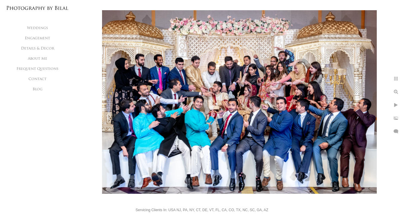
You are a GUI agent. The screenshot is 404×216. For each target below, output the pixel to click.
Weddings (37, 28)
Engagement (37, 38)
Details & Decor (37, 48)
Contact (37, 79)
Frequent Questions (37, 69)
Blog (37, 89)
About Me (37, 59)
